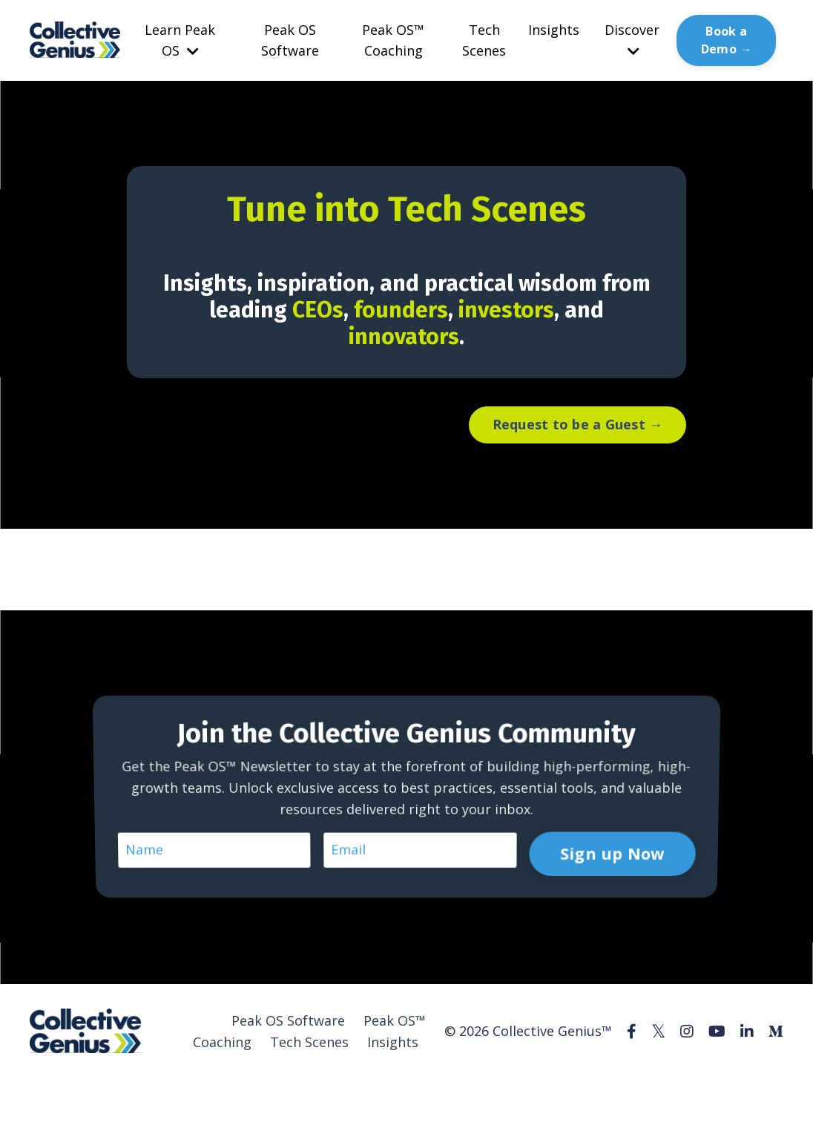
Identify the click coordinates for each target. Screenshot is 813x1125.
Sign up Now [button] (607, 805)
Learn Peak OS (180, 40)
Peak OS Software (290, 40)
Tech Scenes (484, 40)
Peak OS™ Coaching (393, 40)
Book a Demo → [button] (726, 40)
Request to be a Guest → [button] (578, 424)
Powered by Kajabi (738, 1087)
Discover (632, 40)
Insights (553, 30)
